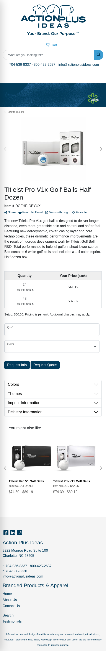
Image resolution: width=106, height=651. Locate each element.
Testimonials (12, 621)
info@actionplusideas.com (79, 64)
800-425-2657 (44, 64)
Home (7, 594)
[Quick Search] (48, 55)
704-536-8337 (20, 64)
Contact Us (11, 606)
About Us (10, 600)
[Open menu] (97, 77)
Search (8, 615)
